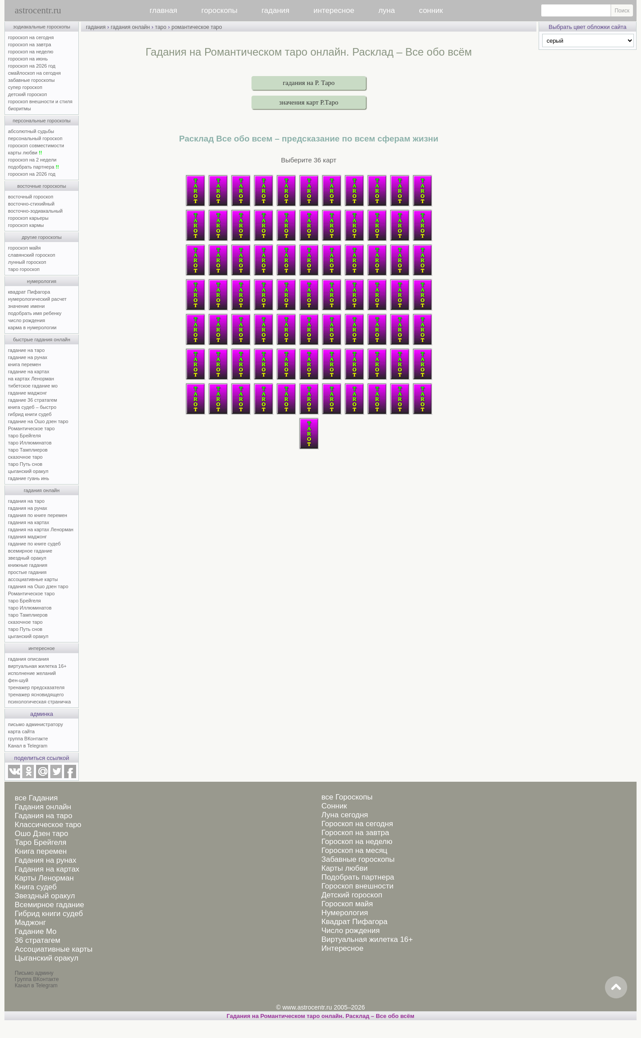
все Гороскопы (347, 797)
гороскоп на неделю (30, 51)
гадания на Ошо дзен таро (38, 586)
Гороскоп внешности (357, 886)
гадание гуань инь (28, 478)
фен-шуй (18, 680)
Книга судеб (36, 887)
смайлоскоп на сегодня (34, 73)
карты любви (25, 152)
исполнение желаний (32, 673)
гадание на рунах (27, 357)
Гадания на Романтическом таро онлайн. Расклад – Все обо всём (320, 1016)
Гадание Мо (36, 931)
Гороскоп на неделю (356, 841)
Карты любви (344, 868)
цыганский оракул (28, 471)
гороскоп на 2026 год (32, 66)
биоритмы (19, 108)
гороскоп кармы (26, 225)
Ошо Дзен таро (41, 833)
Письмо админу (34, 973)
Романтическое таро (31, 428)
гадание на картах (28, 371)
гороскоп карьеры (28, 218)
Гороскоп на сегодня (357, 824)
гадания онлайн (42, 490)
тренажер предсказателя (36, 687)
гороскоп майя (24, 247)
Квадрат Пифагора (354, 921)
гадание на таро (26, 350)
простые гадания (27, 572)
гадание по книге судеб (34, 543)
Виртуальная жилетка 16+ (367, 939)
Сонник (334, 806)
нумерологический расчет (37, 299)
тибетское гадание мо (32, 385)
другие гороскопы (42, 237)
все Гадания (36, 798)
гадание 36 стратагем (32, 400)
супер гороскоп (25, 87)
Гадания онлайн (43, 807)
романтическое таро (196, 27)
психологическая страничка (39, 701)
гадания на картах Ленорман (42, 529)
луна (386, 10)
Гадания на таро (43, 816)
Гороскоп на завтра (355, 832)
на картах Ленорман (31, 378)
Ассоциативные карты (54, 949)
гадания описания (28, 659)
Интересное (342, 948)
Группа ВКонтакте (37, 979)
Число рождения (350, 930)
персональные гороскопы (42, 120)
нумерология (42, 281)
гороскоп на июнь (28, 58)
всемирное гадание (30, 550)
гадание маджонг (27, 393)
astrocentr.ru (38, 10)
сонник (431, 10)
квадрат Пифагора (29, 292)
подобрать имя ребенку (34, 313)
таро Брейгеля (24, 435)
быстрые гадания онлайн (41, 339)
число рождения (26, 320)
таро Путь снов (25, 464)
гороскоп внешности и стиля (40, 101)
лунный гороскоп (27, 262)
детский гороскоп (27, 94)
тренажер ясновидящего (36, 694)
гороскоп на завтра (29, 44)
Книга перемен (41, 851)
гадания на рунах (27, 508)
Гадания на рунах (46, 860)
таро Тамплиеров (28, 449)
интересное (333, 10)
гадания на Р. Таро (309, 82)
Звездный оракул (45, 896)
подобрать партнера (33, 167)
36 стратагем (37, 940)
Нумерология (344, 913)
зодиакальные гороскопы (41, 26)
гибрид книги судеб (30, 414)
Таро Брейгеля (40, 842)
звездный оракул (27, 558)
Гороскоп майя (347, 904)
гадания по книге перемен (37, 515)
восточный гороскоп (30, 196)
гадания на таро (26, 501)
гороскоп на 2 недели (32, 159)
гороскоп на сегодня (31, 37)
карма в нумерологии (32, 327)
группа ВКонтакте (28, 738)
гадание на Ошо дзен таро (38, 421)
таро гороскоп (24, 269)
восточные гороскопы (41, 186)
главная (163, 10)
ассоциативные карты (33, 579)
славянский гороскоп (31, 255)
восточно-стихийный (31, 203)
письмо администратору (35, 724)
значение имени (26, 306)
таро (160, 27)
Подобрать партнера (357, 877)
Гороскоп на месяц (354, 850)
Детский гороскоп (351, 895)
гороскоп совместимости (36, 145)
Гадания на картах (47, 869)
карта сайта (21, 731)
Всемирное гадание (49, 905)
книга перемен (24, 364)
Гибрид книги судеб (49, 913)
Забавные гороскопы (358, 859)
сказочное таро (25, 457)
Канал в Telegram (27, 745)
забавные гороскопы (31, 80)
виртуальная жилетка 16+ (37, 666)
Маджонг (30, 922)
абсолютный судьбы (31, 131)
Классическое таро (48, 824)
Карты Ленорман (44, 878)
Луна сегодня (344, 815)
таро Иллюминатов (30, 442)
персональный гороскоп (35, 138)
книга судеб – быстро (32, 407)
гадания (276, 10)
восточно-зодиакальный (35, 211)
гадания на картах (28, 522)
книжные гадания (27, 565)
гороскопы (219, 10)
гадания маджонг (27, 536)
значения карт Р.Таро (308, 102)
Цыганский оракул (46, 958)
